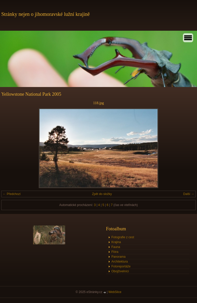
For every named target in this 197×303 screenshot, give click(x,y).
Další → (188, 194)
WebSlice (115, 292)
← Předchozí (12, 194)
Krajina (116, 242)
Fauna (115, 247)
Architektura (119, 261)
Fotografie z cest (122, 237)
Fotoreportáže (121, 266)
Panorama (118, 256)
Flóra (114, 252)
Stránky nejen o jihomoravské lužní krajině (45, 14)
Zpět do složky (102, 194)
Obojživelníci (120, 271)
